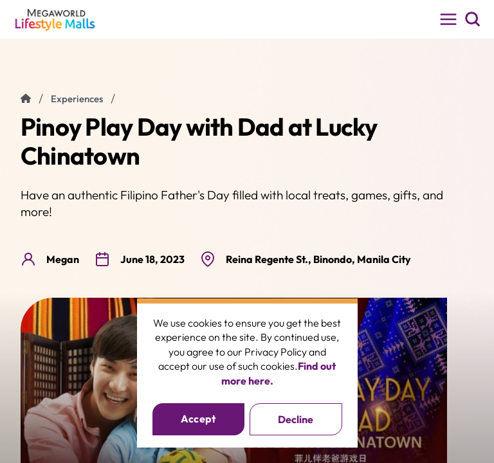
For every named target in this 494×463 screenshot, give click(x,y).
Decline (295, 419)
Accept (198, 418)
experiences (77, 99)
